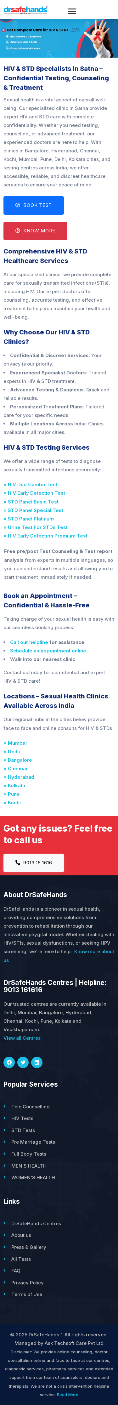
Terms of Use (26, 1294)
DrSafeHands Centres (36, 1223)
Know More (35, 231)
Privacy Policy (27, 1283)
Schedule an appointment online (48, 651)
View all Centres (22, 1038)
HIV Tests (22, 1118)
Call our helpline (29, 642)
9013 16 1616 (33, 863)
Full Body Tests (28, 1154)
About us (21, 1235)
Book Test (33, 205)
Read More (67, 1394)
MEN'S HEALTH (29, 1166)
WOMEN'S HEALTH (33, 1177)
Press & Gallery (28, 1247)
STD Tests (23, 1130)
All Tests (21, 1259)
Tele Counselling (30, 1107)
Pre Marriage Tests (33, 1142)
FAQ (15, 1271)
